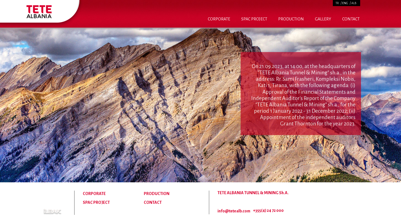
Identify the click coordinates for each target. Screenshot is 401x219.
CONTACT (351, 19)
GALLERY (323, 19)
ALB (353, 3)
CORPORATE (219, 19)
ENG (345, 3)
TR (337, 3)
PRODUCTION (291, 19)
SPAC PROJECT (254, 19)
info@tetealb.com (233, 211)
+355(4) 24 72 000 (268, 210)
